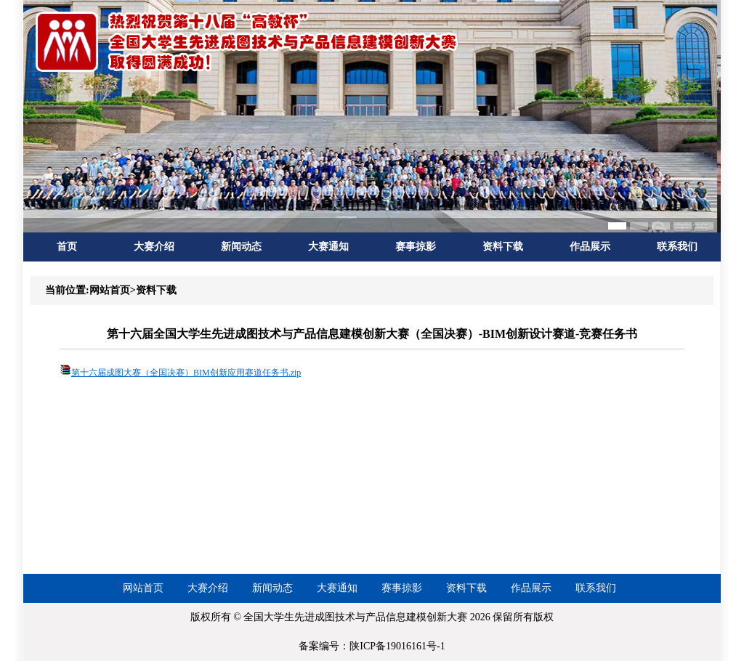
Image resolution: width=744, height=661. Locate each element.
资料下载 (502, 246)
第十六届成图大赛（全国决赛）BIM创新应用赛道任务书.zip (186, 373)
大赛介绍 (154, 246)
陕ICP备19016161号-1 (397, 646)
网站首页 (143, 588)
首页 (67, 246)
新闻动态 (241, 246)
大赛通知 (328, 246)
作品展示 (590, 246)
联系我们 (677, 246)
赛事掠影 (415, 246)
